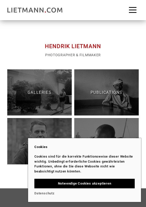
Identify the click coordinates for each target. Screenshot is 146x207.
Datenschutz (44, 193)
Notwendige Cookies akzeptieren (84, 183)
